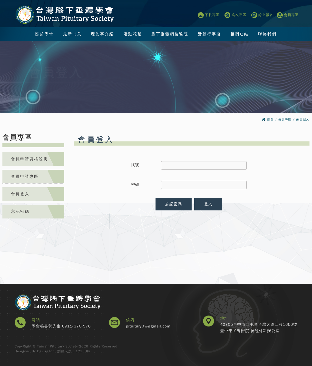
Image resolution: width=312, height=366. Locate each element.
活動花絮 (133, 34)
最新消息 (72, 34)
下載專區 (209, 15)
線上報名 (262, 15)
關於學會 (44, 34)
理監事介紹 (102, 34)
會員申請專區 (25, 176)
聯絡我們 (267, 34)
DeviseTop (46, 351)
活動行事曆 (209, 34)
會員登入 (20, 194)
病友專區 (235, 15)
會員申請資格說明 (29, 159)
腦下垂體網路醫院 (169, 34)
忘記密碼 (20, 211)
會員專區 (288, 15)
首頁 (270, 119)
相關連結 (239, 34)
